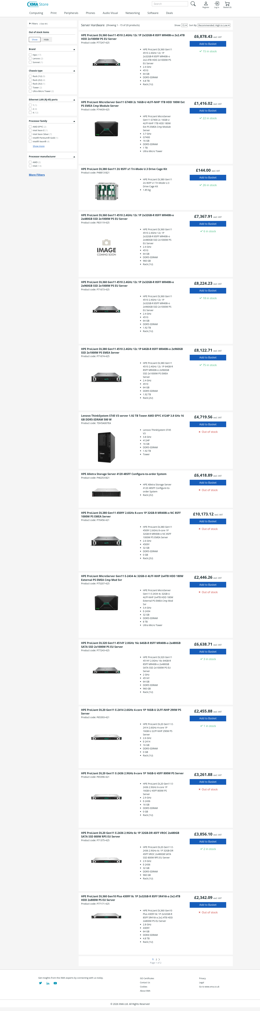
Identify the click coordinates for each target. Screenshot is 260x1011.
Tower (37, 87)
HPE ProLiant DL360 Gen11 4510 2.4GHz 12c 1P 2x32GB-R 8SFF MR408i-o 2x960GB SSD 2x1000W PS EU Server (127, 284)
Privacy (202, 978)
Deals (169, 13)
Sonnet (38, 62)
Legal (201, 982)
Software (152, 13)
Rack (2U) (39, 80)
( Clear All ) (43, 24)
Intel (37, 166)
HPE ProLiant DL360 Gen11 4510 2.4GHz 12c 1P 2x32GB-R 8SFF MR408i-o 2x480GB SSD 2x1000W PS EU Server (127, 217)
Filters (33, 23)
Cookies (143, 986)
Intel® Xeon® (41, 141)
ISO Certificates (147, 978)
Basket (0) (227, 4)
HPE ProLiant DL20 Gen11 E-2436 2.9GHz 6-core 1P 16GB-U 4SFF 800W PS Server (132, 773)
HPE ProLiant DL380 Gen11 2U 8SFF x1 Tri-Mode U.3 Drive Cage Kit (124, 169)
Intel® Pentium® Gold (45, 137)
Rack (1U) (39, 76)
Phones (90, 13)
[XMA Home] (37, 4)
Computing (36, 13)
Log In (216, 4)
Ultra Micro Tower (43, 91)
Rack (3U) (39, 83)
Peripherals (71, 13)
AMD (37, 162)
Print (54, 13)
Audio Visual (110, 13)
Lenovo (38, 58)
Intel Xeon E (40, 130)
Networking (133, 13)
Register (205, 4)
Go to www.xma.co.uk (209, 986)
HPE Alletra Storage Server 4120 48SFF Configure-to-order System (123, 474)
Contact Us (145, 982)
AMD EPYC (39, 126)
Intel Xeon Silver (42, 134)
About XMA (145, 990)
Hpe (37, 54)
